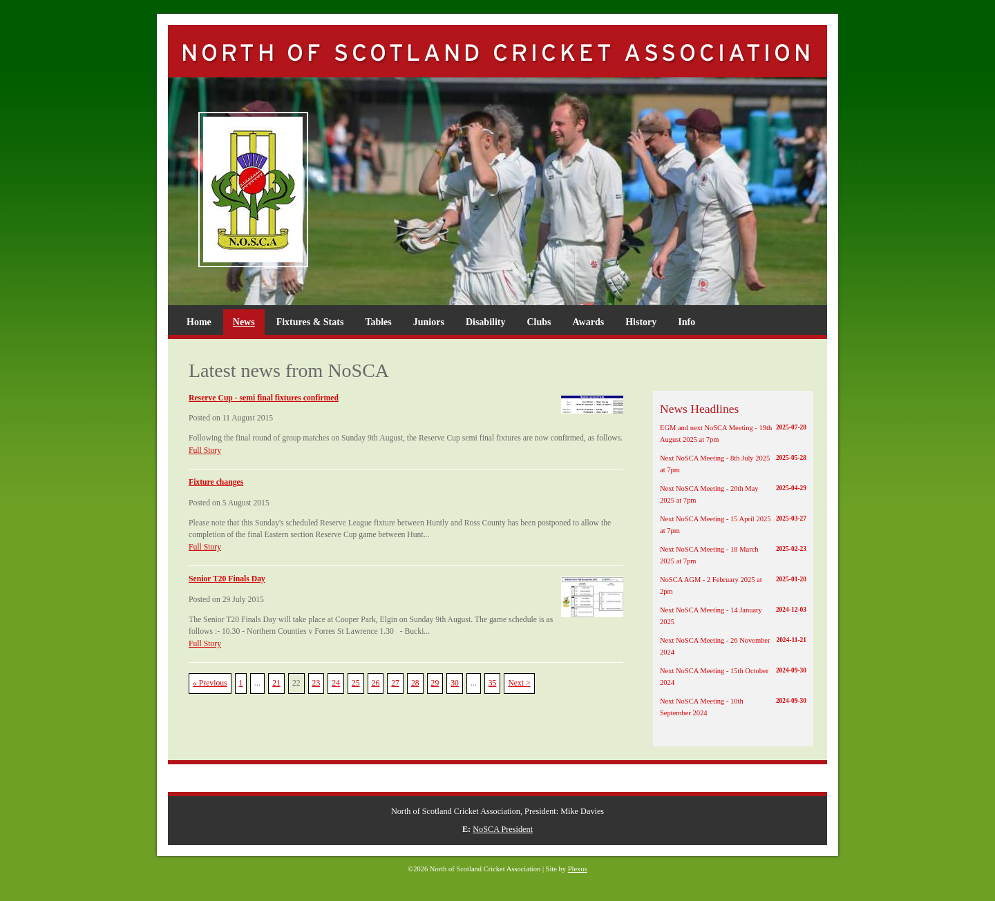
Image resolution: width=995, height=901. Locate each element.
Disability (486, 322)
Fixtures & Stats (310, 322)
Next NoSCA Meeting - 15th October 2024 (733, 676)
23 (316, 683)
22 (296, 683)
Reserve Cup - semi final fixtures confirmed (264, 398)
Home (199, 322)
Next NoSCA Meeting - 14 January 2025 (733, 615)
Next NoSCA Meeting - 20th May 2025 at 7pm (733, 494)
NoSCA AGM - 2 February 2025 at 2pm (733, 585)
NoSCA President (503, 829)
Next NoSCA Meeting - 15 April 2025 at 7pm (733, 524)
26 (376, 683)
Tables (378, 322)
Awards (589, 322)
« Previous (210, 683)
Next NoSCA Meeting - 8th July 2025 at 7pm (733, 463)
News (244, 322)
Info (686, 322)
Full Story (205, 450)
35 (493, 683)
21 (276, 683)
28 (415, 683)
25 (356, 683)
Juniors (428, 322)
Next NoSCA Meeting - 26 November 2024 (733, 645)
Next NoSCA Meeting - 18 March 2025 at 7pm (733, 554)
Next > (519, 683)
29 (435, 683)
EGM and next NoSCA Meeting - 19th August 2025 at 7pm (733, 433)
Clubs (539, 322)
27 (395, 683)
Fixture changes (216, 482)
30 (455, 683)
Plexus (577, 869)
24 (336, 683)
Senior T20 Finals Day (227, 578)
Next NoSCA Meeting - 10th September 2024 (733, 706)
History (640, 322)
